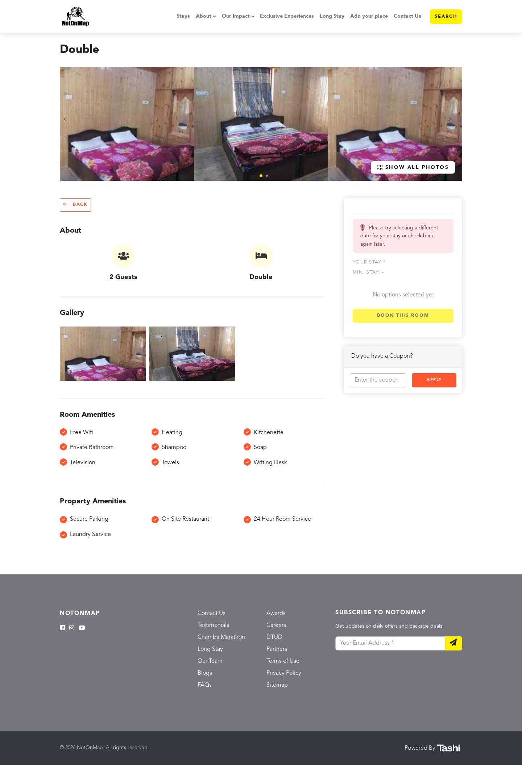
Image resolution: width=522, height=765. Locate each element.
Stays (183, 16)
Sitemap (277, 685)
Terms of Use (282, 661)
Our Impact (236, 16)
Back (75, 204)
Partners (276, 649)
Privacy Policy (283, 673)
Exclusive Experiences (287, 16)
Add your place (369, 16)
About (203, 16)
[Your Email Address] (390, 643)
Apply (434, 380)
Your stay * (369, 262)
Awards (276, 613)
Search (446, 16)
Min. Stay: (368, 272)
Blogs (205, 673)
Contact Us (407, 16)
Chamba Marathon (221, 637)
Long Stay (332, 16)
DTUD (274, 637)
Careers (276, 625)
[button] (261, 175)
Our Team (210, 661)
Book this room (403, 315)
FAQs (205, 685)
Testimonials (213, 625)
